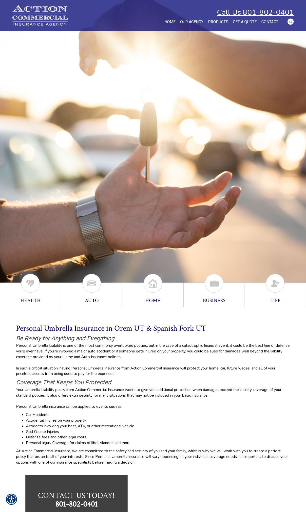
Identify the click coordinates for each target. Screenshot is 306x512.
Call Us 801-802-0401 (255, 12)
